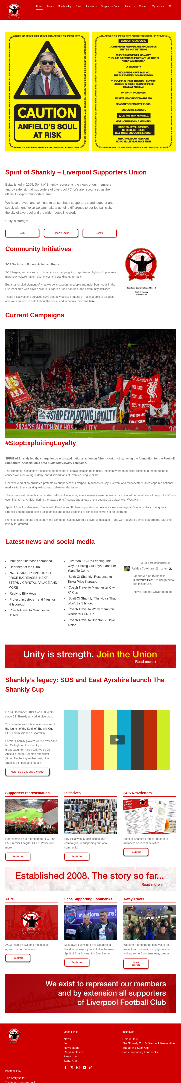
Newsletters (71, 1047)
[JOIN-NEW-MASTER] (90, 645)
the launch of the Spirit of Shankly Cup (29, 728)
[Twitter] (72, 1067)
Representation (73, 1052)
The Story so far (15, 1077)
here (92, 301)
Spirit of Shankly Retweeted (157, 563)
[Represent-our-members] (90, 975)
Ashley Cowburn (143, 568)
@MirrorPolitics (142, 579)
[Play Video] (117, 739)
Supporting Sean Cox (135, 1047)
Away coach (71, 1056)
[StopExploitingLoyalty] (90, 329)
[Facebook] (65, 1067)
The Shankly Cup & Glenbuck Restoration (148, 1043)
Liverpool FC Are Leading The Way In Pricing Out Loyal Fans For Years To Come (92, 565)
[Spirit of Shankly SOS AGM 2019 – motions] (31, 906)
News (67, 1039)
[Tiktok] (90, 1067)
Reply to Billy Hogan (24, 593)
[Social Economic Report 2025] (141, 249)
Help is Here (130, 1039)
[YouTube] (84, 1067)
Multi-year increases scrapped (31, 561)
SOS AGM (70, 1060)
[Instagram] (78, 1067)
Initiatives (128, 1031)
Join (66, 1043)
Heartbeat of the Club (25, 567)
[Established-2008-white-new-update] (90, 868)
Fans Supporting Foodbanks (140, 1052)
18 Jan (163, 569)
